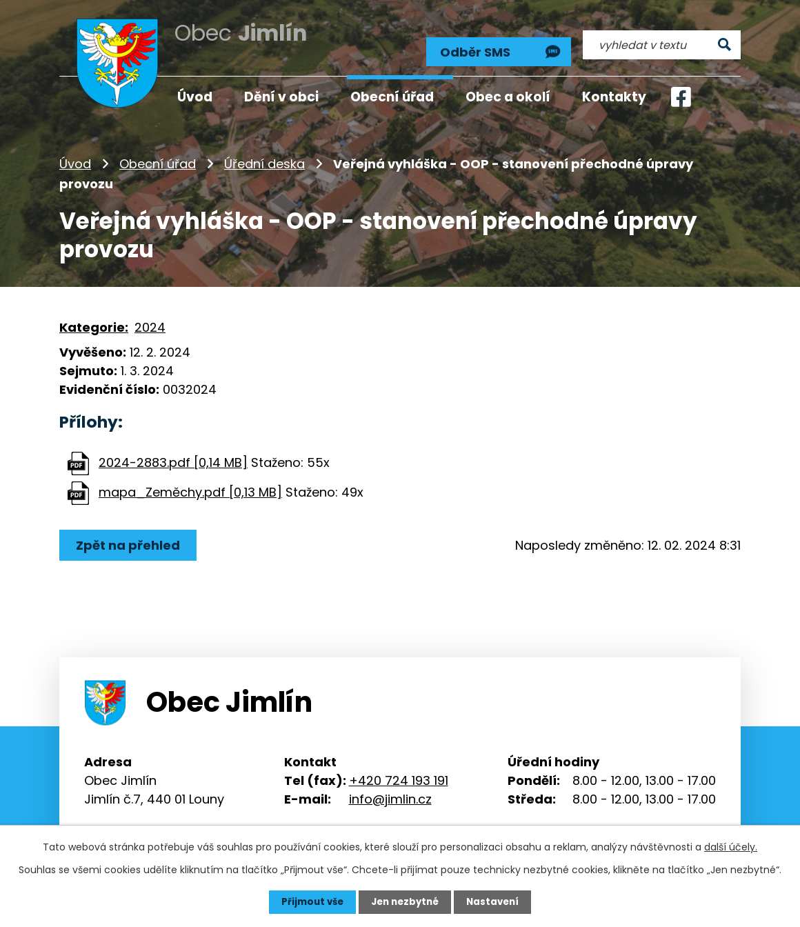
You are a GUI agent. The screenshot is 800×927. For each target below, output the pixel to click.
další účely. (730, 846)
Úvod (75, 154)
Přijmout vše (308, 901)
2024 (150, 317)
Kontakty (614, 97)
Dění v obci (281, 97)
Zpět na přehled (130, 536)
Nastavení (496, 901)
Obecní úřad (157, 154)
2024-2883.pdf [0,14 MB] (173, 453)
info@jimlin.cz (390, 790)
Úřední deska (264, 154)
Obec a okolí (508, 97)
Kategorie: (93, 317)
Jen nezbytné (405, 901)
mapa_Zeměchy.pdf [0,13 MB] (190, 483)
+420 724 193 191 (398, 771)
